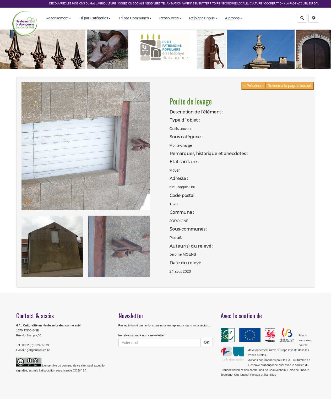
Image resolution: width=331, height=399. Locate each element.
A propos (233, 18)
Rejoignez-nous (203, 18)
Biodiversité (155, 3)
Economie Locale (235, 3)
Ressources (170, 18)
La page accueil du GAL (302, 3)
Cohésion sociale (131, 3)
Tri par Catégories (95, 18)
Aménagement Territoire (201, 3)
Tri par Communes (134, 18)
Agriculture (106, 3)
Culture (256, 3)
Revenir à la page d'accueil (290, 86)
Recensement (58, 18)
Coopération (273, 3)
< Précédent (253, 86)
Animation (174, 3)
